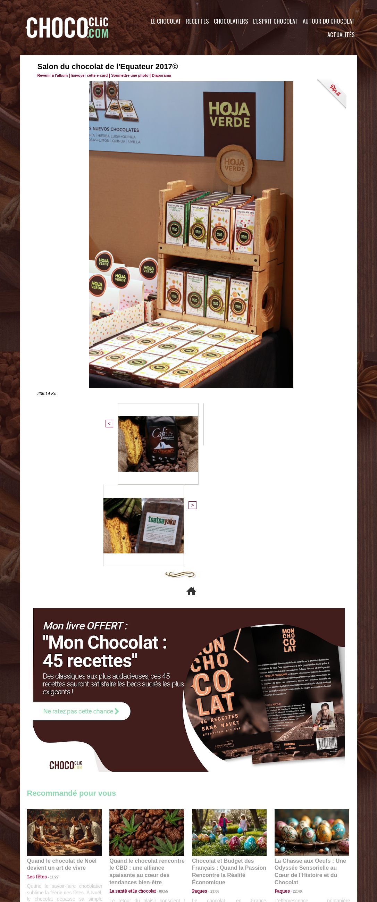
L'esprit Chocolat (275, 21)
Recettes (197, 21)
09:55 (158, 762)
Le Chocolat (166, 21)
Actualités (341, 34)
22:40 (295, 762)
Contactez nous (48, 860)
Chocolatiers (231, 21)
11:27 (50, 755)
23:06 (212, 769)
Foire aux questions (295, 860)
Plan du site (208, 860)
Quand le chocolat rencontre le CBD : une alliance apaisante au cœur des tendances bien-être (146, 746)
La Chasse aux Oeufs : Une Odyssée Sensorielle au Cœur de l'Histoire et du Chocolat (309, 746)
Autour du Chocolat (329, 21)
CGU (119, 860)
